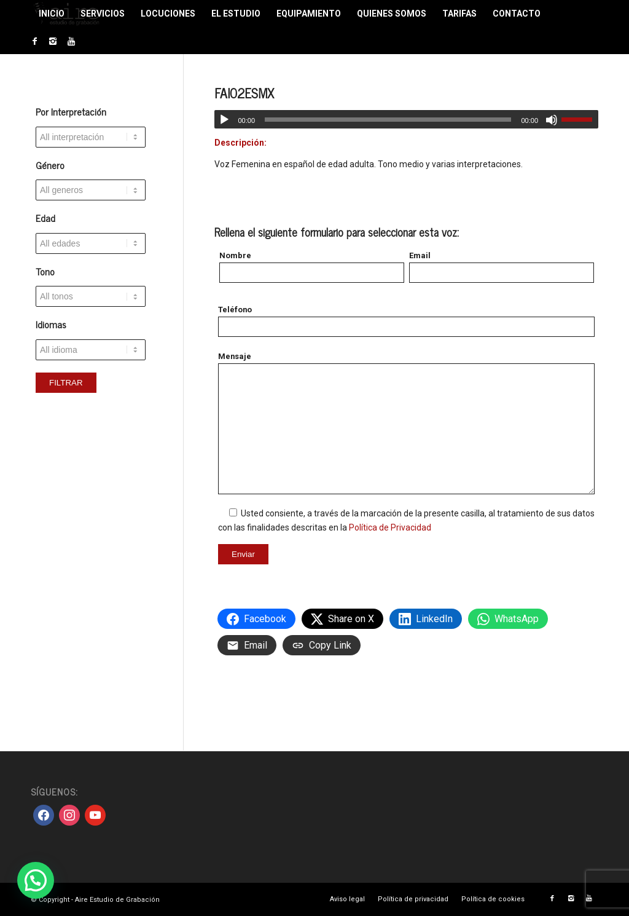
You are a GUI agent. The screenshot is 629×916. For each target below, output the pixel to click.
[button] (35, 880)
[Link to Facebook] (34, 41)
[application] (406, 119)
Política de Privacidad (390, 527)
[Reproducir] (224, 120)
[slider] (388, 119)
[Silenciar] (551, 120)
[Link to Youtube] (71, 41)
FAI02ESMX (244, 92)
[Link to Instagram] (53, 41)
